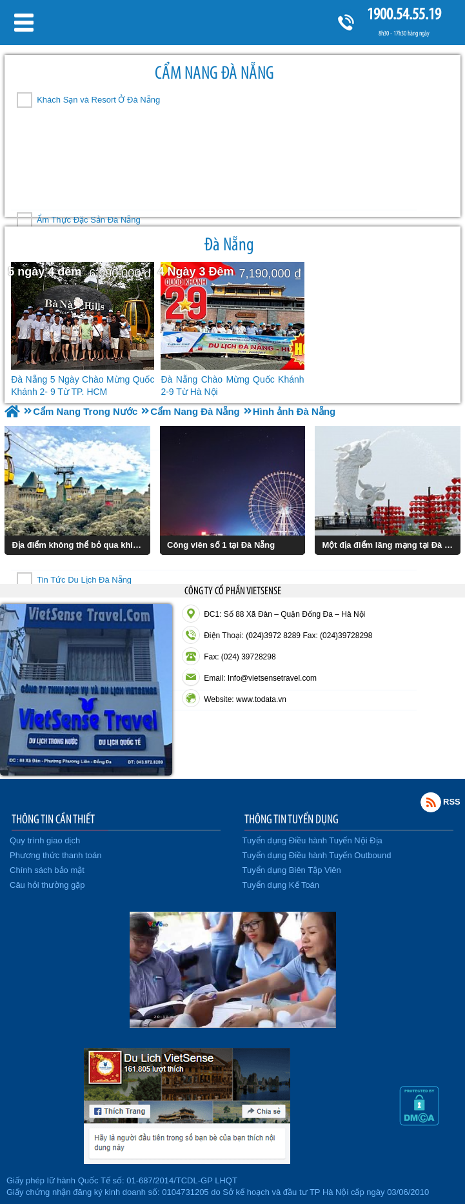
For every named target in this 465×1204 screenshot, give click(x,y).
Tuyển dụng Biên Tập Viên (291, 870)
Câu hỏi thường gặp (47, 885)
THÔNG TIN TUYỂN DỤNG (291, 819)
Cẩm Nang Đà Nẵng (214, 72)
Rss (430, 802)
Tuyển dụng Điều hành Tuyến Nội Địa (312, 840)
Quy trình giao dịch (45, 840)
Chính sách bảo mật (47, 870)
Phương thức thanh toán (55, 855)
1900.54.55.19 (403, 14)
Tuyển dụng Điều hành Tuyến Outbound (316, 855)
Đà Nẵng (229, 244)
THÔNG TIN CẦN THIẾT (53, 819)
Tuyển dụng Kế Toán (281, 885)
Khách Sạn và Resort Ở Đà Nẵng (98, 100)
